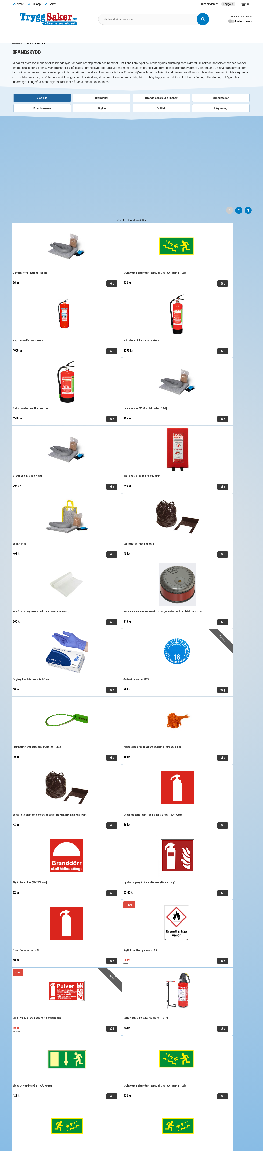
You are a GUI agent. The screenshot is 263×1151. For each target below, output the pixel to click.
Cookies (77, 1035)
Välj (123, 487)
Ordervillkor (79, 1023)
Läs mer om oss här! (131, 1133)
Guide (168, 35)
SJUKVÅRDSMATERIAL (30, 35)
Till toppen (131, 952)
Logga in (228, 4)
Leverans (78, 1017)
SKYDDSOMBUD (126, 35)
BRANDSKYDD (98, 35)
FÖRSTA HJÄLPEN (67, 35)
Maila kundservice (241, 16)
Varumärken (151, 35)
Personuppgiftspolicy (85, 1029)
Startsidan (17, 42)
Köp (63, 283)
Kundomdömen (209, 4)
